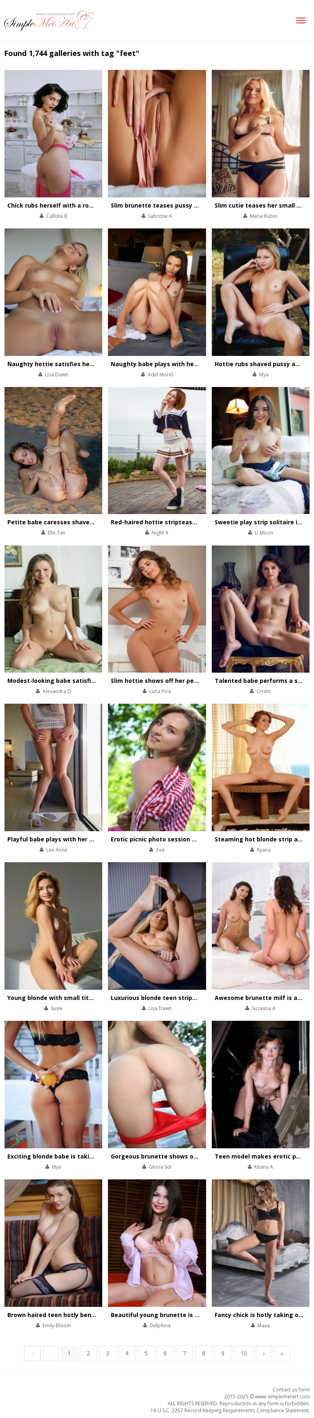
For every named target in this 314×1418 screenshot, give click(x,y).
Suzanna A (264, 1008)
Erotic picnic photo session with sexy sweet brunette (189, 839)
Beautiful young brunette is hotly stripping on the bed (191, 1315)
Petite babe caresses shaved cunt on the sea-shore (84, 522)
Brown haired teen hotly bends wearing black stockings (90, 1315)
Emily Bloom (57, 1325)
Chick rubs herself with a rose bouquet (64, 205)
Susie (57, 1008)
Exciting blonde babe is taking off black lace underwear (89, 1156)
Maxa (264, 1325)
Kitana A (263, 1166)
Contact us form (291, 1389)
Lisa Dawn (56, 374)
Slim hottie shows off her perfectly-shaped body (182, 680)
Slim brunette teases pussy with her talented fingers (190, 205)
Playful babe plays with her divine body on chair (77, 839)
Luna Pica (160, 691)
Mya (264, 374)
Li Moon (264, 532)
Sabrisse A (160, 215)
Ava (160, 849)
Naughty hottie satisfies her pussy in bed (68, 364)
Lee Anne (56, 849)
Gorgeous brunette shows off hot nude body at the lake (193, 1156)
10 (243, 1353)
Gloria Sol (160, 1166)
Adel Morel (160, 374)
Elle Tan (56, 532)
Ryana (264, 849)
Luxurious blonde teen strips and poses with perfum (188, 998)
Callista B (56, 215)
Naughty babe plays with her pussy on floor (175, 364)
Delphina (160, 1325)
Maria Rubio (264, 215)
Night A (160, 532)
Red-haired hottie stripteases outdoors (169, 522)
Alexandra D (57, 691)
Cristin (263, 691)
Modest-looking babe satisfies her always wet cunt (83, 680)
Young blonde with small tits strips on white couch (82, 998)
